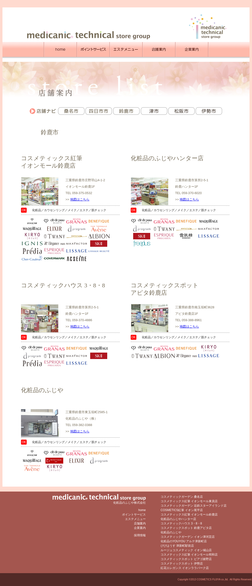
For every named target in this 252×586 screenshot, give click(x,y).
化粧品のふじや (42, 390)
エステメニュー (135, 519)
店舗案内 (140, 523)
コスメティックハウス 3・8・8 (63, 285)
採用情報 (140, 535)
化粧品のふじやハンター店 (167, 158)
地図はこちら (79, 199)
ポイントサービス (134, 514)
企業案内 (140, 528)
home (142, 510)
